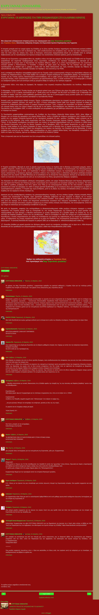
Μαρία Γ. (8, 459)
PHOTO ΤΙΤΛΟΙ (10, 317)
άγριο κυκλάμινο (11, 480)
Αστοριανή (9, 380)
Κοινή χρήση (5, 271)
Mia (7, 448)
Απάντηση (9, 290)
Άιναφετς (9, 507)
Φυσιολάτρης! (10, 296)
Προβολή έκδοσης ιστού (46, 597)
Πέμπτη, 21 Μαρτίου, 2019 (33, 281)
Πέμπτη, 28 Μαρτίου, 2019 (17, 448)
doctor (8, 434)
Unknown (9, 494)
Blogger (48, 613)
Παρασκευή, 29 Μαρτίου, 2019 (26, 480)
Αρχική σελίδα (46, 594)
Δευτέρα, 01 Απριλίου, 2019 (33, 534)
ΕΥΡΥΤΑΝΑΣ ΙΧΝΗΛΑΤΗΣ (21, 6)
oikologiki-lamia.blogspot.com (16, 520)
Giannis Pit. (9, 342)
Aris (7, 357)
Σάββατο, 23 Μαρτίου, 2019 (17, 357)
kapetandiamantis (11, 329)
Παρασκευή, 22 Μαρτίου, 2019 (25, 317)
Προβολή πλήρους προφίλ (17, 609)
